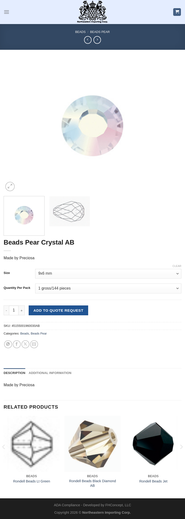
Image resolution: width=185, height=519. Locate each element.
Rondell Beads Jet (153, 481)
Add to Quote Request (58, 310)
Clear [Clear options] (176, 266)
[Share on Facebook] (17, 344)
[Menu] (6, 12)
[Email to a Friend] (34, 344)
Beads (80, 32)
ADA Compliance (67, 505)
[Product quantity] (14, 310)
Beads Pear (100, 32)
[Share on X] (25, 344)
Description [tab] (14, 373)
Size (7, 273)
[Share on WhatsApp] (8, 344)
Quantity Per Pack (17, 288)
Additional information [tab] (50, 373)
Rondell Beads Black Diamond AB (92, 483)
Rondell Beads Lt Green (31, 481)
